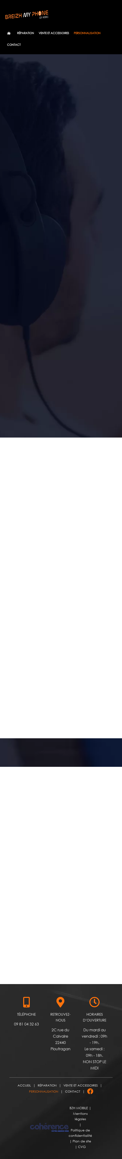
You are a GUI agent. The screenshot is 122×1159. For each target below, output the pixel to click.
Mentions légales (80, 1116)
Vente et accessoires (80, 1085)
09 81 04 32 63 (26, 1024)
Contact (72, 1091)
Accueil (24, 1085)
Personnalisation (43, 1091)
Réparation (47, 1085)
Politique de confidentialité (80, 1133)
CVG (82, 1147)
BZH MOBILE (79, 1108)
